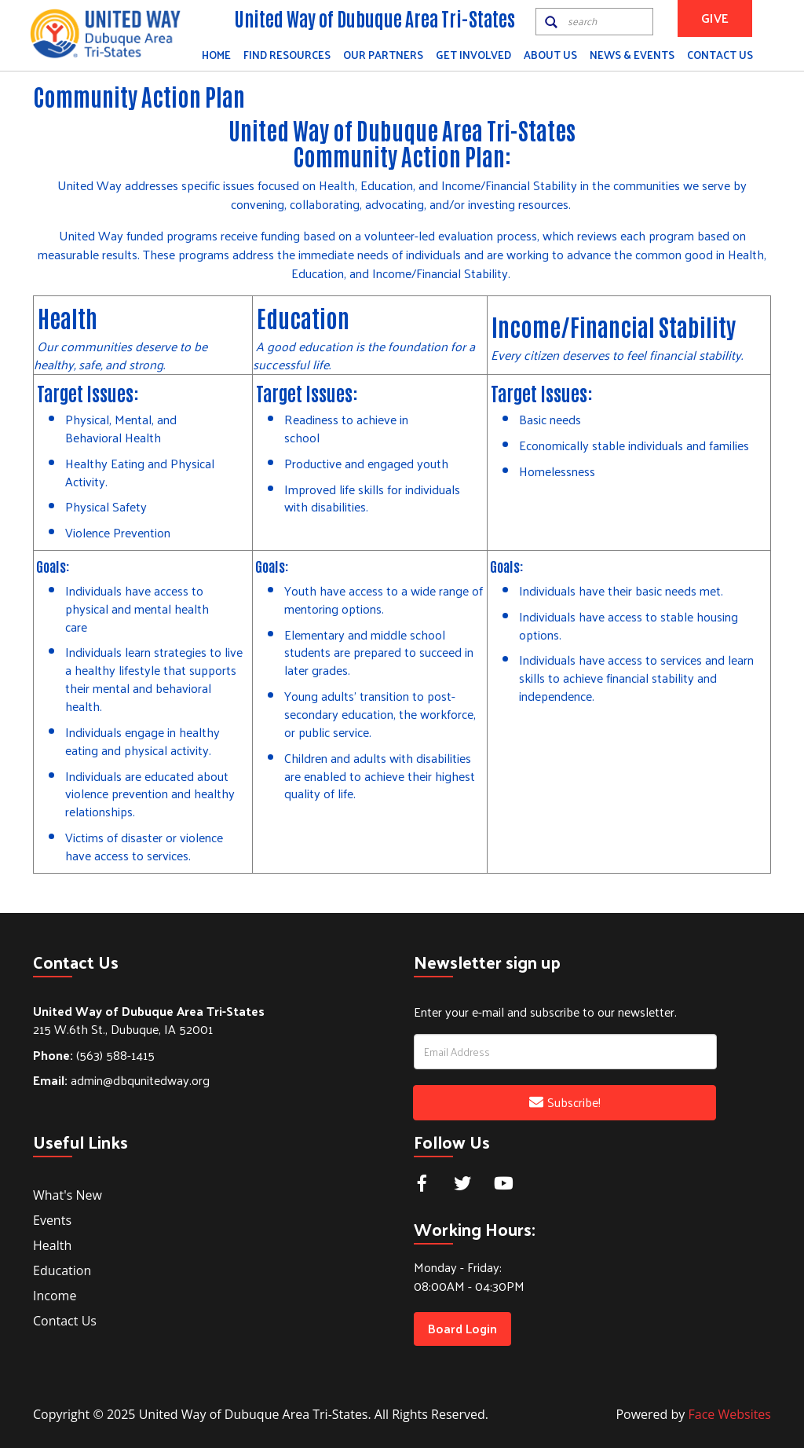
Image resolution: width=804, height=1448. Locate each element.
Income (54, 1295)
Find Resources (287, 54)
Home (216, 54)
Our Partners (383, 54)
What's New (67, 1195)
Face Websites (730, 1414)
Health (52, 1245)
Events (52, 1220)
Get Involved (473, 54)
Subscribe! (565, 1102)
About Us (550, 54)
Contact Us (720, 54)
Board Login (462, 1328)
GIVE (715, 17)
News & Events (632, 54)
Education (62, 1270)
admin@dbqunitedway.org (121, 1080)
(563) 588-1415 (94, 1054)
